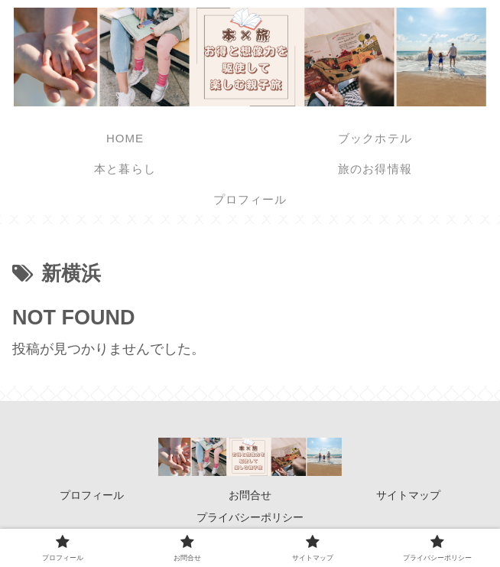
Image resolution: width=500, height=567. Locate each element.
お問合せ (250, 495)
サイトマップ (408, 495)
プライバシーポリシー (250, 517)
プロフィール (92, 495)
